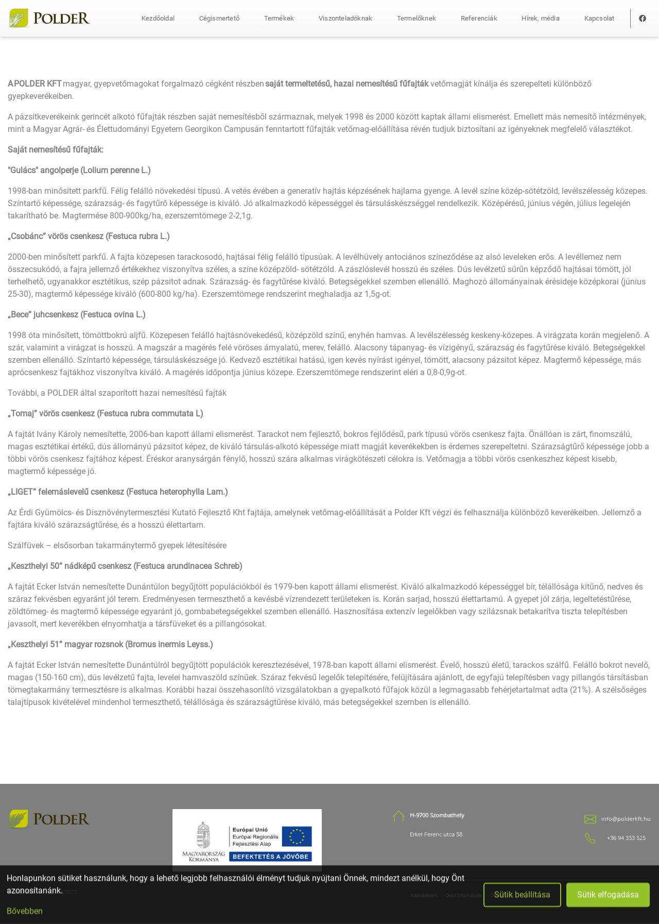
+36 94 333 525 (626, 838)
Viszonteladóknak (345, 18)
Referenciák (479, 18)
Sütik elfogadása (608, 897)
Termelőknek (416, 18)
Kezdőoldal (158, 18)
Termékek (279, 18)
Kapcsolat (599, 18)
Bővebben (25, 913)
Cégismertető (219, 18)
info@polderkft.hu (626, 818)
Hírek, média (540, 18)
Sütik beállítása (522, 897)
